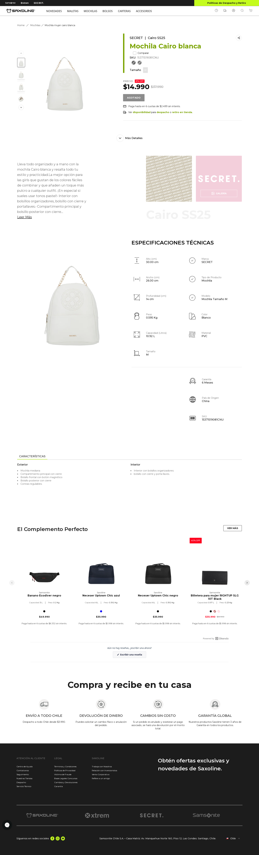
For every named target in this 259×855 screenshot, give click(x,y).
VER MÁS (232, 528)
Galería (219, 193)
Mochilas (35, 25)
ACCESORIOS (144, 11)
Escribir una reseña (133, 655)
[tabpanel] (129, 489)
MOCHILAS (90, 11)
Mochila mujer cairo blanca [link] (60, 25)
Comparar (141, 53)
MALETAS (72, 11)
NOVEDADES (54, 11)
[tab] (32, 456)
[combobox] (230, 838)
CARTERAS (124, 11)
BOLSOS (108, 11)
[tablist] (129, 457)
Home (21, 25)
